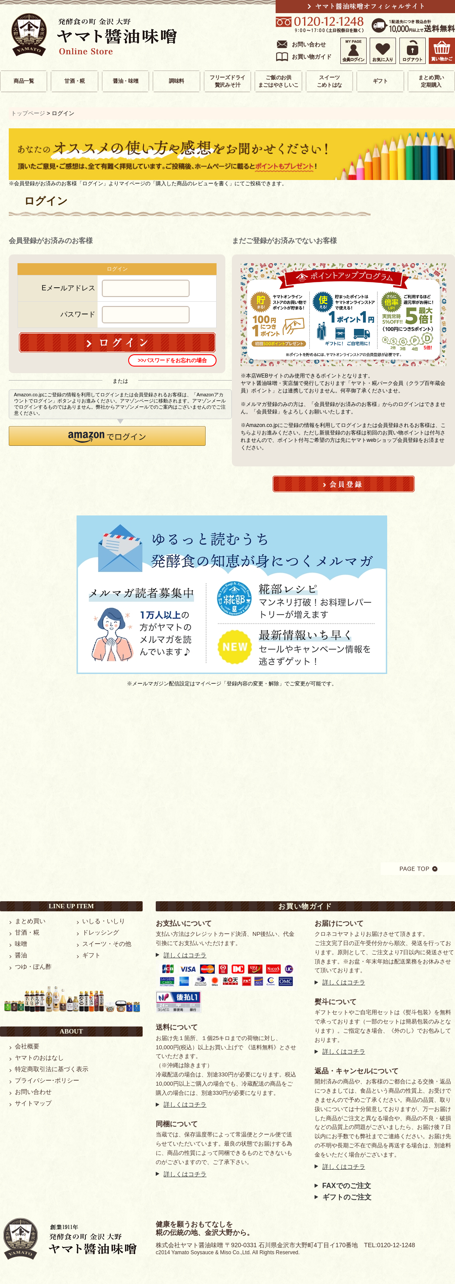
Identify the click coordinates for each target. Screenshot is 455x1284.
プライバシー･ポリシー (47, 1080)
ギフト (380, 81)
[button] (107, 436)
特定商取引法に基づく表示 (51, 1068)
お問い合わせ (309, 44)
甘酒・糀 (74, 81)
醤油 (21, 955)
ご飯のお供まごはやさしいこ (278, 81)
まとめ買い (30, 920)
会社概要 (27, 1046)
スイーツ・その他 (106, 943)
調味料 (176, 81)
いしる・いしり (103, 920)
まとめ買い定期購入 (431, 81)
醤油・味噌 (126, 81)
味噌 (21, 943)
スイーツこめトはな (330, 81)
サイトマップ (33, 1103)
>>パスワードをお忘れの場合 (172, 360)
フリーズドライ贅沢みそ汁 (227, 81)
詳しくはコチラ (185, 955)
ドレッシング (100, 932)
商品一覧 (24, 81)
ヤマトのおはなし (39, 1057)
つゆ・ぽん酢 (33, 966)
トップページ (28, 113)
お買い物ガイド (312, 56)
